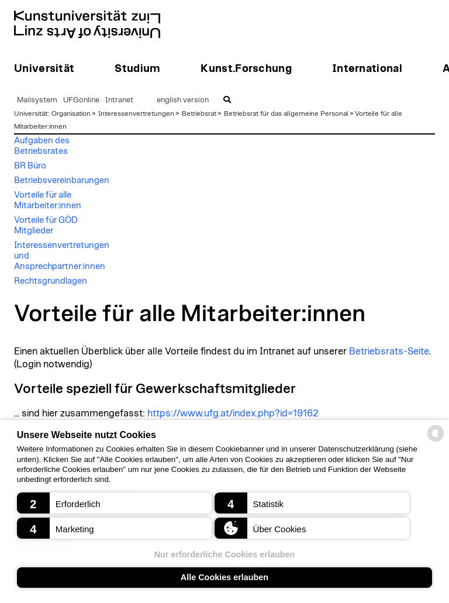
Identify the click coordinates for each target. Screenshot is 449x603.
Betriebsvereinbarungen (61, 180)
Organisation (71, 113)
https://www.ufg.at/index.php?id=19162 (233, 413)
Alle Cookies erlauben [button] (224, 577)
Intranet (119, 100)
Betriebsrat (199, 113)
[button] (114, 503)
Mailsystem (37, 100)
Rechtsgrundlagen (50, 281)
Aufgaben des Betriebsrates (42, 146)
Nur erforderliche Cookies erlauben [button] (224, 554)
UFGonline (81, 100)
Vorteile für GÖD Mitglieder (46, 225)
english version (183, 100)
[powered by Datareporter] (435, 440)
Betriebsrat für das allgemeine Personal (286, 113)
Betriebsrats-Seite (389, 351)
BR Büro (30, 165)
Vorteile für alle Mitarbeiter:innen (47, 200)
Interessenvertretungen (136, 113)
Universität (30, 113)
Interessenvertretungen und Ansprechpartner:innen (61, 256)
